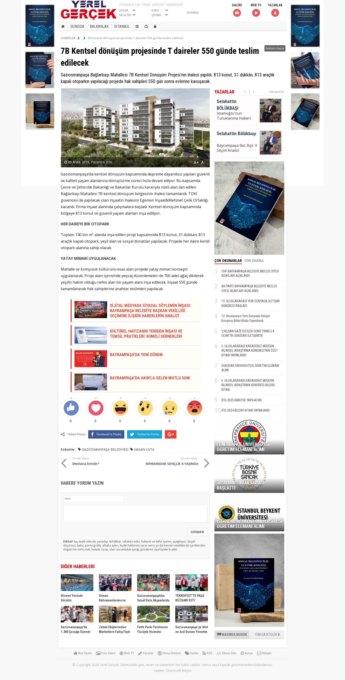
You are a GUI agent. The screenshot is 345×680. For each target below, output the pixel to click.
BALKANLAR (99, 26)
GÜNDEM (77, 26)
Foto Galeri (105, 653)
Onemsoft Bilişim (179, 670)
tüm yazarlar (276, 91)
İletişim (264, 653)
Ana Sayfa (82, 653)
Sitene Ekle (226, 653)
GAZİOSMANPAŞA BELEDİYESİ (105, 449)
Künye (246, 653)
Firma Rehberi (169, 653)
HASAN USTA (144, 449)
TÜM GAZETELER (267, 634)
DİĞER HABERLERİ (78, 566)
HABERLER (70, 38)
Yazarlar (145, 653)
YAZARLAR (275, 10)
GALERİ (237, 10)
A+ (196, 162)
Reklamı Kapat (275, 48)
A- (203, 162)
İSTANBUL (122, 26)
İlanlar (191, 653)
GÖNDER (197, 532)
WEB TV (256, 10)
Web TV (127, 653)
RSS (207, 653)
